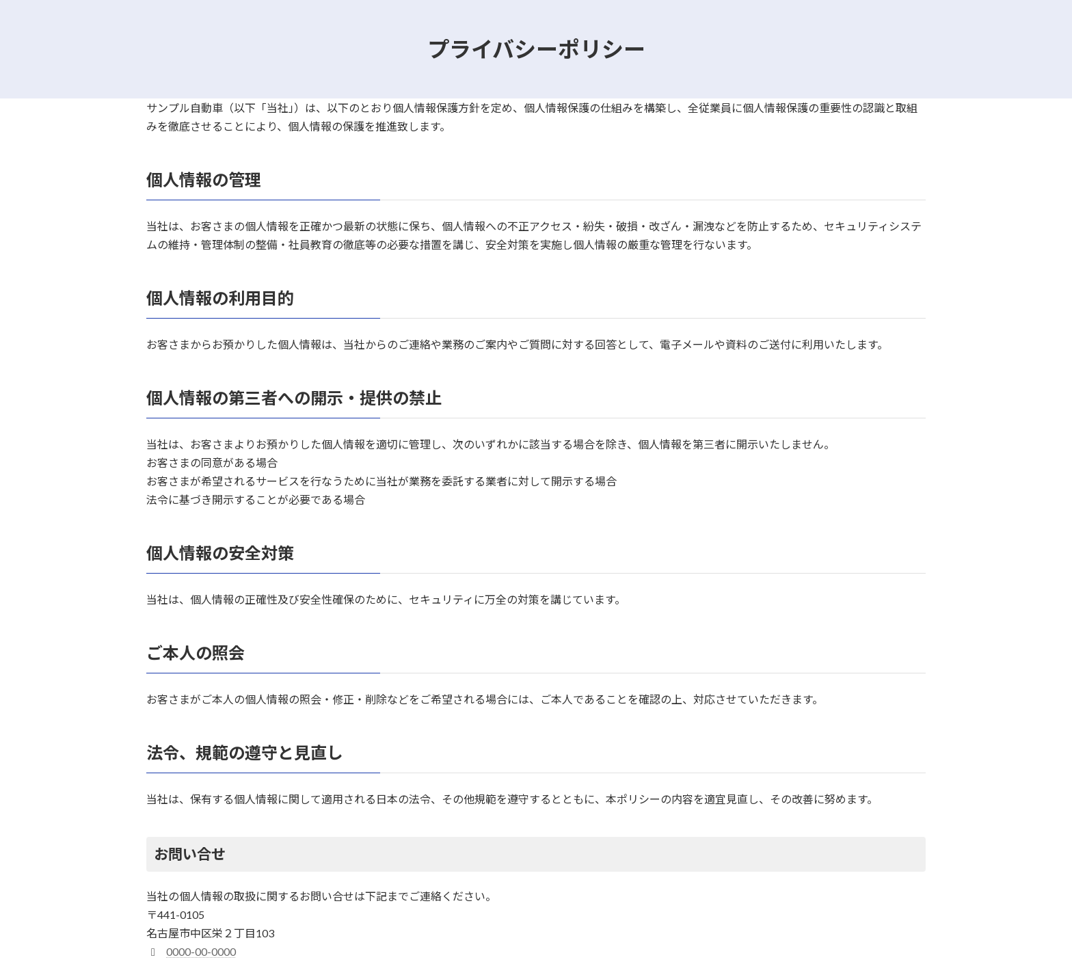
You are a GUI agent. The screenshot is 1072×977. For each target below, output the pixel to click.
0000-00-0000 (201, 951)
